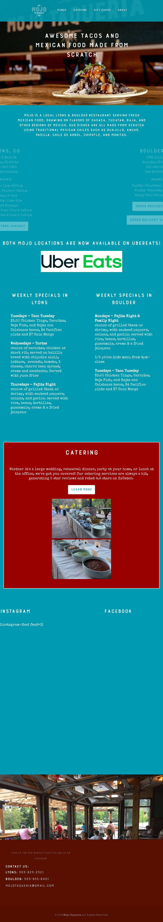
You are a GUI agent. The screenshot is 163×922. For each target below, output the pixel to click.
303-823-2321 (31, 874)
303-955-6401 (36, 881)
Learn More (81, 491)
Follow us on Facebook (52, 858)
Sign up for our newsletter (30, 855)
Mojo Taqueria (72, 915)
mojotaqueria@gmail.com (29, 888)
